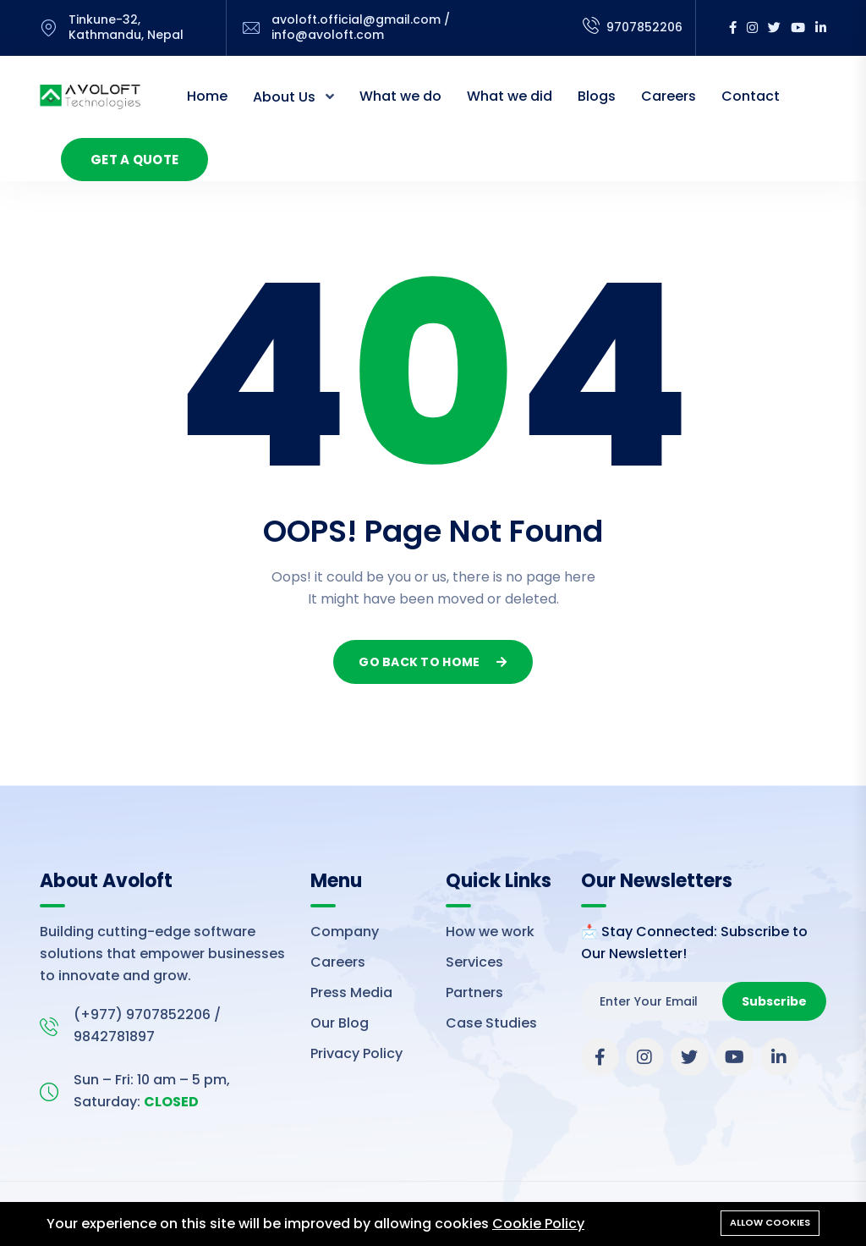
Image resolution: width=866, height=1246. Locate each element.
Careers (668, 96)
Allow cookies (770, 1222)
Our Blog (339, 1023)
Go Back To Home (433, 661)
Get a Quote (134, 159)
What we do (400, 96)
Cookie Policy (538, 1223)
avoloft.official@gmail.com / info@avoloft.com (360, 28)
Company (344, 931)
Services (474, 962)
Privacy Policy (356, 1053)
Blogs (597, 96)
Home (207, 96)
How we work (490, 931)
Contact (750, 96)
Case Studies (491, 1023)
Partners (474, 992)
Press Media (351, 992)
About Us (286, 97)
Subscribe (774, 1001)
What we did (509, 96)
